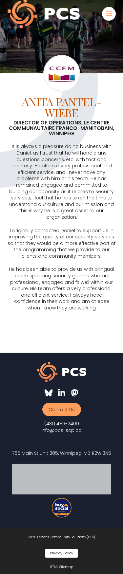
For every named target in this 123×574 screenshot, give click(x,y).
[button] (109, 14)
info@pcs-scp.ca (61, 430)
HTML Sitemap (61, 567)
